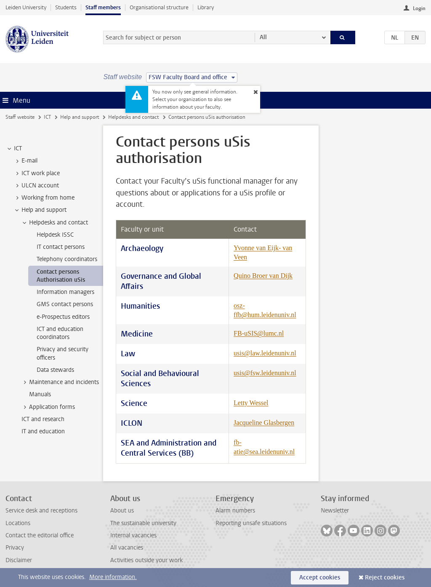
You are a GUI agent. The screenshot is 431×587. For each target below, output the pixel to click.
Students (66, 7)
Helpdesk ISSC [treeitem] (55, 235)
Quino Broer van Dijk (263, 275)
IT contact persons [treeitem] (61, 247)
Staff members (103, 7)
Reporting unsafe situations (251, 523)
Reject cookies (384, 578)
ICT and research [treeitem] (42, 419)
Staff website (20, 117)
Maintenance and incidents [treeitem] (60, 382)
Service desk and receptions (41, 511)
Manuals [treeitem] (40, 394)
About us (122, 511)
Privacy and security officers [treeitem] (62, 353)
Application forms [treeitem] (48, 407)
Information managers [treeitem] (65, 292)
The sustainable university (143, 523)
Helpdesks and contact (133, 117)
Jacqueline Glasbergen (264, 422)
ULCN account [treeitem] (36, 185)
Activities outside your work (146, 560)
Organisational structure (159, 7)
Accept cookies (319, 578)
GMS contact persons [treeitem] (65, 304)
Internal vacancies (133, 535)
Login (419, 8)
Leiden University (25, 7)
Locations (17, 523)
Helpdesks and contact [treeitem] (54, 223)
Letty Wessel (251, 402)
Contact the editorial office (39, 535)
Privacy (14, 548)
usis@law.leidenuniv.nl (265, 353)
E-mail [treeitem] (25, 161)
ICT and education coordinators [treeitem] (60, 333)
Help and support (79, 117)
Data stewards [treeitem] (55, 370)
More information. (113, 577)
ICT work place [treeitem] (36, 173)
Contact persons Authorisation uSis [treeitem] (61, 276)
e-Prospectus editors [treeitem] (63, 317)
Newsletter (335, 511)
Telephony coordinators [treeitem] (67, 259)
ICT (47, 117)
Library (205, 7)
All (263, 37)
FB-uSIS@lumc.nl (259, 333)
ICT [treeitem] (14, 148)
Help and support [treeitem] (40, 210)
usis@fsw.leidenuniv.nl (265, 372)
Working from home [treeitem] (43, 198)
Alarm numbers (235, 511)
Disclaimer (18, 560)
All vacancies (126, 548)
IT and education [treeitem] (43, 431)
